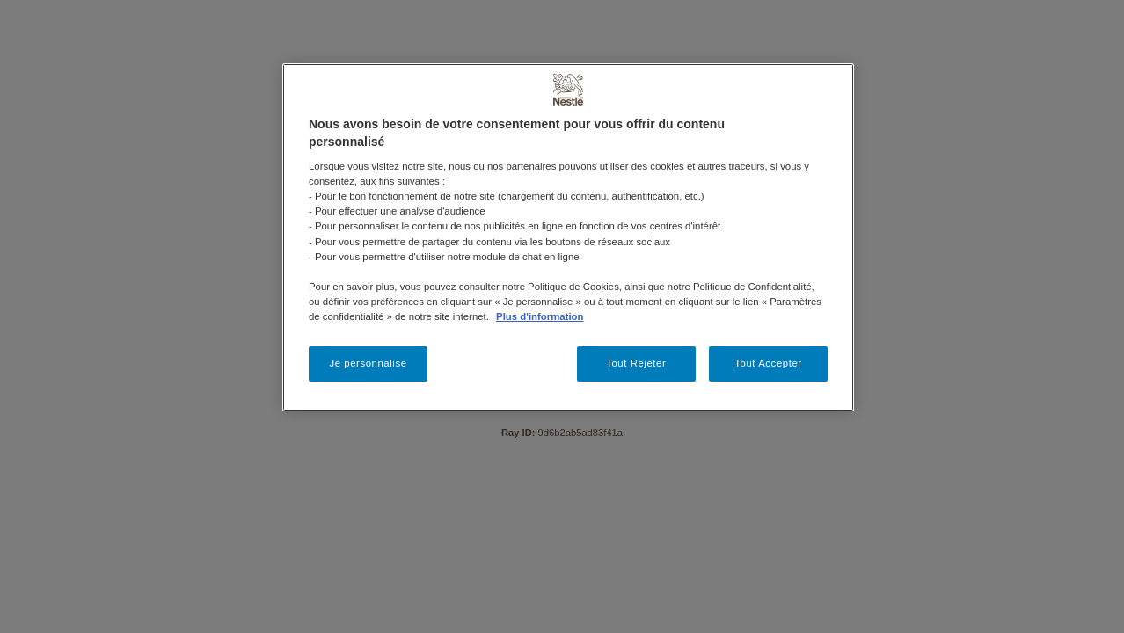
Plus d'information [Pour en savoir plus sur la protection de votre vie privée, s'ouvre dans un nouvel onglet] (539, 316)
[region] (568, 237)
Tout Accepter (767, 363)
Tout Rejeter (636, 363)
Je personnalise (367, 363)
